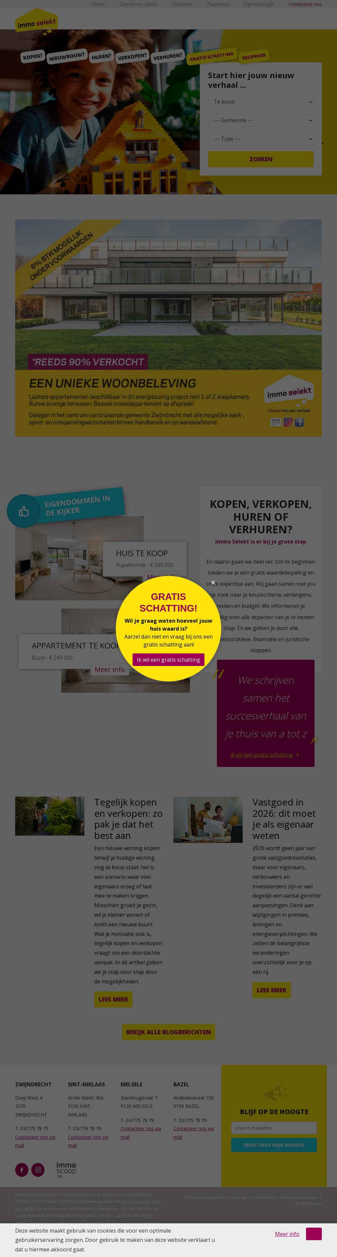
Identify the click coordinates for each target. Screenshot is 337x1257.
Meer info (287, 1234)
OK (314, 1234)
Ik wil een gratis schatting (168, 659)
